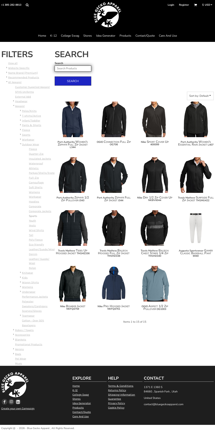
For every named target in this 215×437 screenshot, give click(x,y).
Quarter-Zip (36, 153)
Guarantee (114, 398)
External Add (23, 96)
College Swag (80, 394)
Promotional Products (28, 344)
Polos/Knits (29, 110)
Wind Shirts (36, 230)
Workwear (28, 139)
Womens (34, 192)
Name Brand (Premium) (23, 72)
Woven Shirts (30, 282)
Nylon (32, 267)
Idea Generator (81, 403)
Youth (32, 220)
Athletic (34, 168)
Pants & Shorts (31, 125)
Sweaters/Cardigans (35, 306)
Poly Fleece (36, 239)
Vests (32, 225)
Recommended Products (23, 77)
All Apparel (15, 82)
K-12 (75, 390)
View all (13, 63)
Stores (76, 398)
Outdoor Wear (30, 144)
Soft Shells (35, 187)
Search (59, 63)
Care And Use (80, 416)
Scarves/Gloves (32, 310)
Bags (18, 354)
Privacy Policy (116, 403)
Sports (26, 134)
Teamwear (28, 315)
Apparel (20, 106)
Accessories (22, 334)
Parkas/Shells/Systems (44, 172)
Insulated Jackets (40, 158)
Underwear (28, 291)
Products (78, 407)
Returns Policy (117, 390)
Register (184, 4)
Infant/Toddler (31, 120)
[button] (27, 4)
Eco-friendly (36, 244)
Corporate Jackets (40, 211)
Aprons (19, 349)
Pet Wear (20, 358)
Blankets (20, 339)
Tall (31, 235)
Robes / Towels (24, 330)
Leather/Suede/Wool (42, 249)
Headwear (21, 101)
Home (76, 385)
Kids (25, 277)
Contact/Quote (81, 412)
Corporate (35, 206)
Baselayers (29, 325)
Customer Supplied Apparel (32, 87)
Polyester (27, 301)
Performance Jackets (35, 296)
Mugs (18, 363)
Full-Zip (34, 177)
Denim (33, 254)
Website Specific (19, 68)
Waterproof (36, 163)
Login (171, 4)
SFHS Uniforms (24, 91)
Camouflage (36, 182)
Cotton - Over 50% (33, 320)
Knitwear (27, 272)
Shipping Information (121, 394)
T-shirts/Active (31, 115)
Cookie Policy (116, 407)
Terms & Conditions (120, 385)
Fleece (26, 129)
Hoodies (34, 201)
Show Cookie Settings (107, 433)
